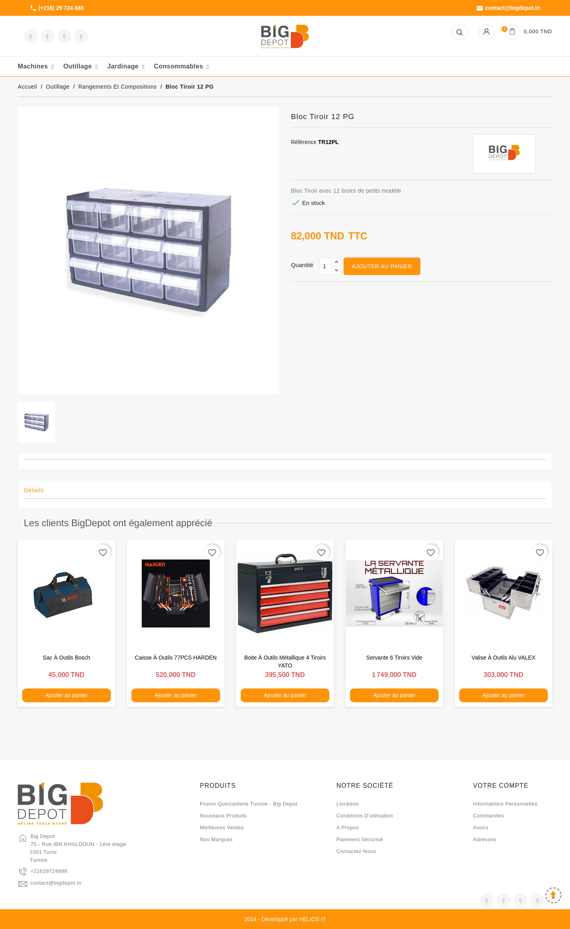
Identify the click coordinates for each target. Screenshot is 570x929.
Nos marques (216, 839)
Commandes (488, 816)
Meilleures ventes (222, 827)
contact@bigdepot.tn (508, 8)
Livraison (347, 804)
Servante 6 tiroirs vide (394, 657)
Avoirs (480, 827)
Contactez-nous (356, 851)
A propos (347, 827)
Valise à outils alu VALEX (503, 657)
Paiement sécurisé (359, 839)
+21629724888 (48, 871)
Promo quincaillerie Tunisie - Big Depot (248, 804)
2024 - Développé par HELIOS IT (285, 919)
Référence (304, 142)
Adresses (484, 839)
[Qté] (325, 266)
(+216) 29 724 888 (57, 8)
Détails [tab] (34, 490)
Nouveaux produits (223, 816)
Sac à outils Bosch (66, 657)
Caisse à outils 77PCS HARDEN (176, 657)
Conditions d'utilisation (364, 816)
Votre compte (500, 785)
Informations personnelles (505, 804)
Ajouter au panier (382, 266)
